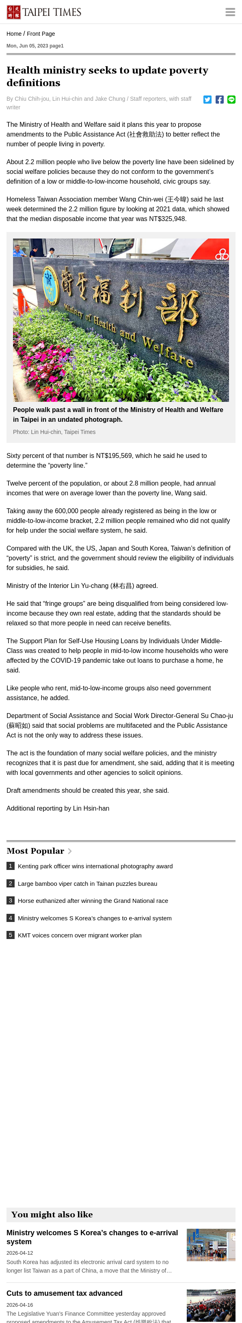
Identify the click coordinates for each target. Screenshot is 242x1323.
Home (14, 33)
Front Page (41, 33)
